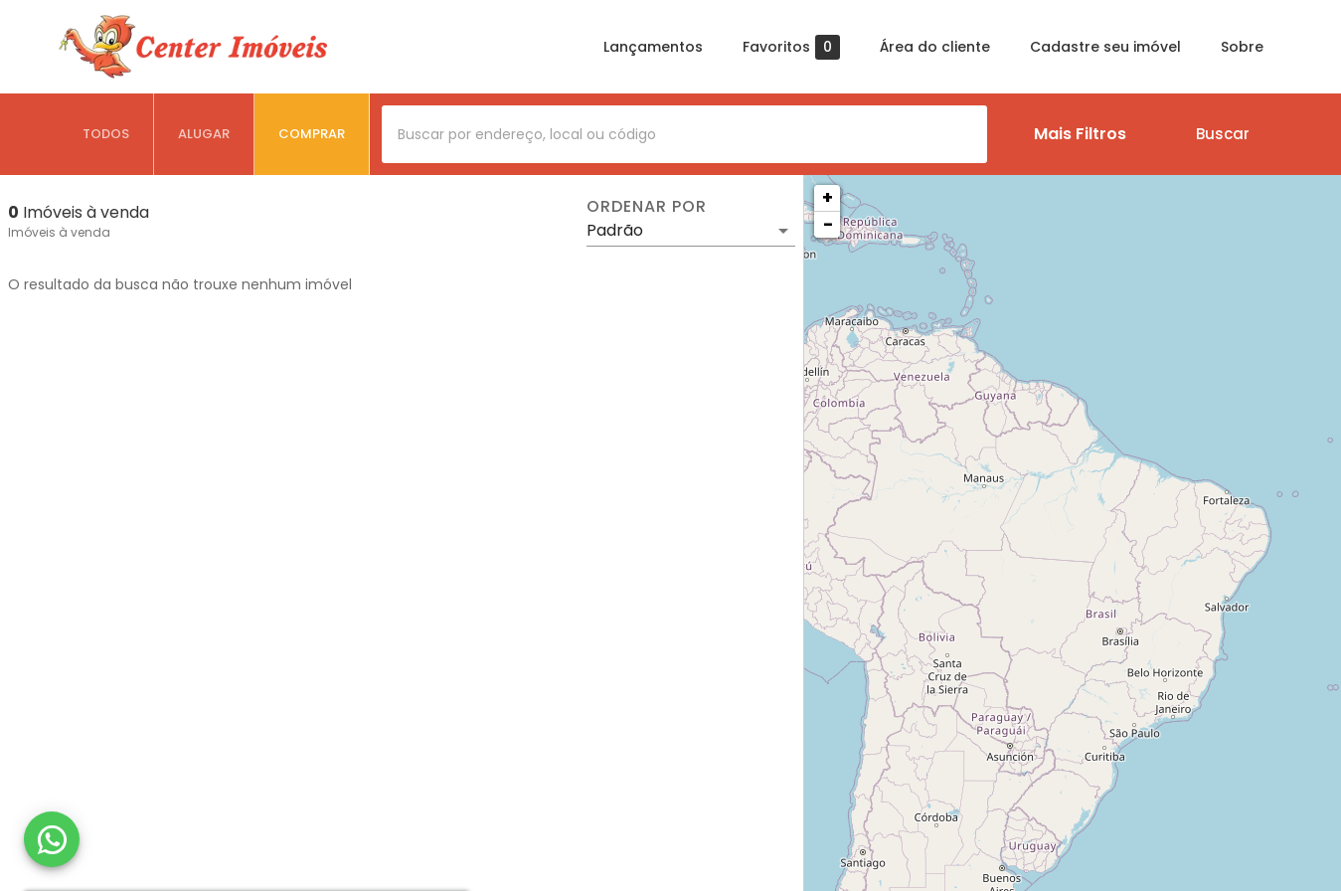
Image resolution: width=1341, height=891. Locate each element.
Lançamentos (653, 47)
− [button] (828, 224)
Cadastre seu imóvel (1105, 47)
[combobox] (684, 134)
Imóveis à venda (59, 232)
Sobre (1242, 47)
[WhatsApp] (52, 839)
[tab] (106, 134)
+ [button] (827, 197)
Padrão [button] (615, 230)
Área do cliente (935, 47)
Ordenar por (646, 207)
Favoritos (791, 47)
